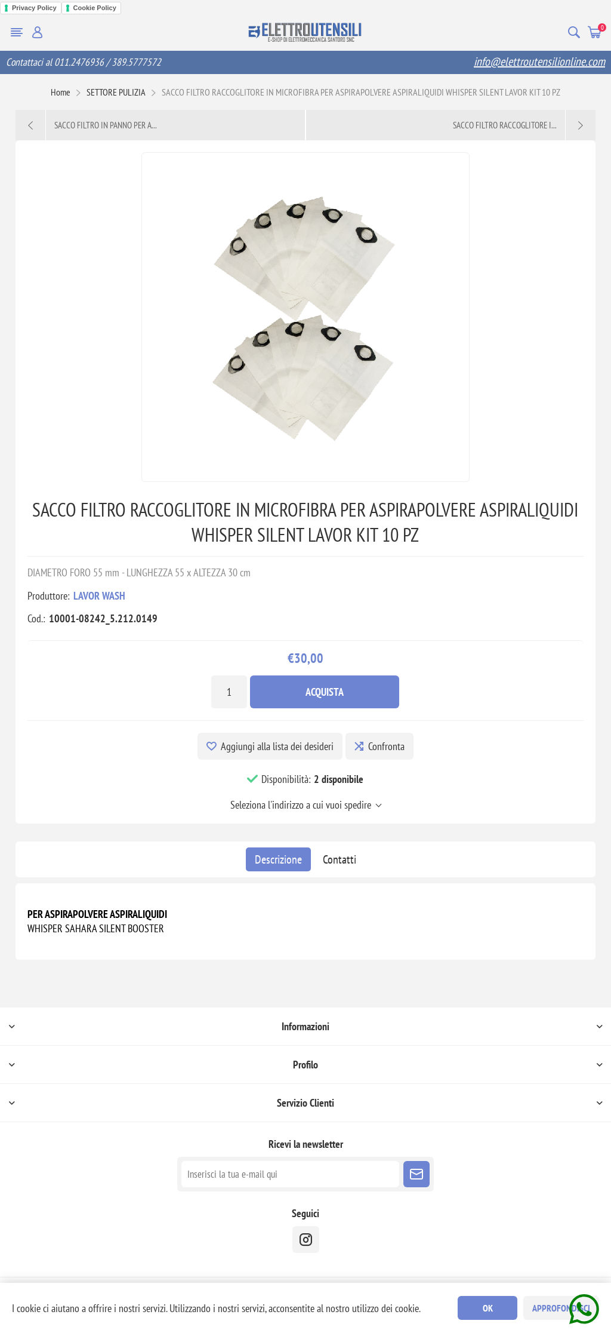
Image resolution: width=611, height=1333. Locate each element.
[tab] (278, 859)
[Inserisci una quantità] (229, 691)
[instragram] (305, 1239)
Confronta (386, 746)
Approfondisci (561, 1308)
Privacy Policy (34, 7)
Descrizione (278, 859)
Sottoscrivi (416, 1174)
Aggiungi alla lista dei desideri (277, 746)
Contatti (339, 859)
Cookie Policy (94, 7)
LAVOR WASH (99, 596)
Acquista (325, 692)
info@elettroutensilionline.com (539, 61)
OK (488, 1308)
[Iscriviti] (290, 1174)
